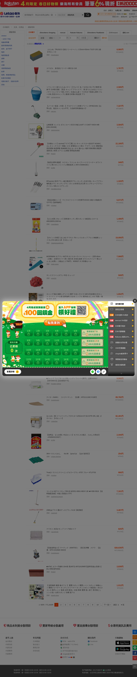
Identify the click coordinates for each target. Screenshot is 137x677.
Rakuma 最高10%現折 (121, 337)
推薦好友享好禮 (121, 342)
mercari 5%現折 (121, 320)
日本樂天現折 (121, 326)
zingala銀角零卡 (121, 353)
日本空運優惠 (121, 348)
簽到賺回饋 (121, 303)
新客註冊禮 (121, 309)
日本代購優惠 (121, 331)
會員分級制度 (121, 364)
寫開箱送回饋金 (121, 359)
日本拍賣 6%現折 (121, 315)
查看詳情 (10, 372)
